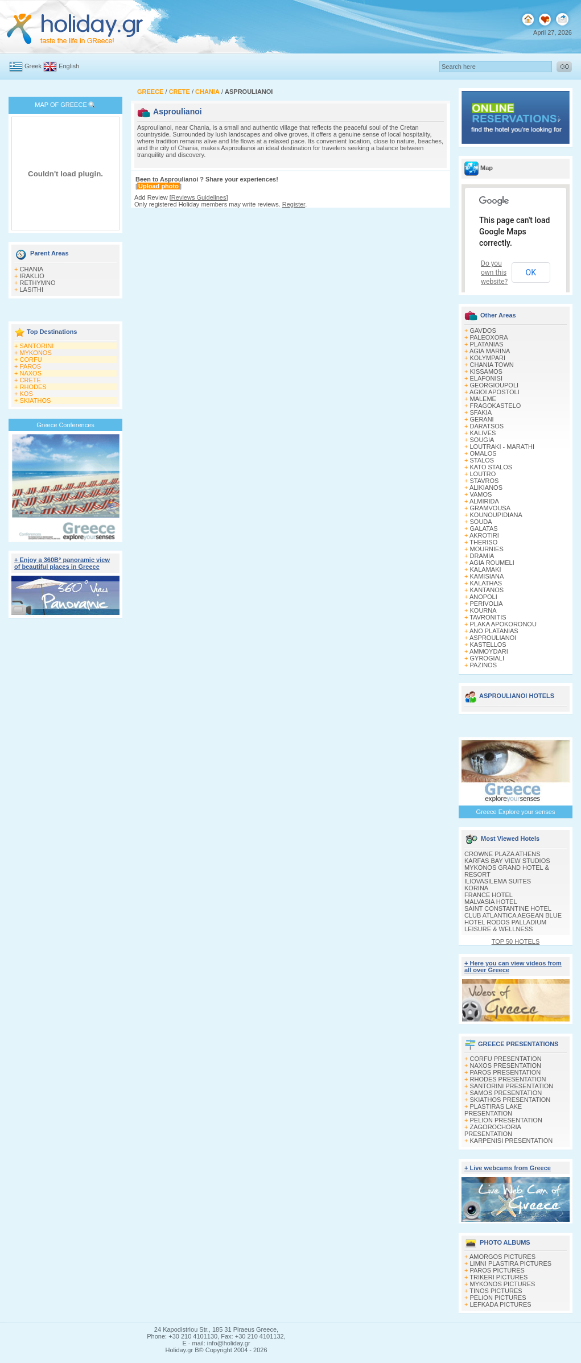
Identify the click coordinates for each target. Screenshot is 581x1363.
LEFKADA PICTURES (500, 1304)
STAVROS (484, 480)
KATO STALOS (491, 467)
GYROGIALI (487, 658)
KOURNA (483, 610)
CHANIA (32, 269)
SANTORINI (37, 345)
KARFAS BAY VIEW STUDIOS (507, 860)
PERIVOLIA (486, 603)
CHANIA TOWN (492, 364)
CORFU (31, 359)
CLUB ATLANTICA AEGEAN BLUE (513, 915)
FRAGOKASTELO (495, 405)
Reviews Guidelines (198, 197)
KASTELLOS (488, 644)
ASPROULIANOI (493, 637)
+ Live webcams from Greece (507, 1167)
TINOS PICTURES (495, 1290)
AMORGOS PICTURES (502, 1256)
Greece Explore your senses (515, 811)
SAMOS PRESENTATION (506, 1092)
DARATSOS (487, 426)
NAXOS (31, 373)
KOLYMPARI (488, 357)
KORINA (476, 888)
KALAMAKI (485, 569)
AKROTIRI (484, 535)
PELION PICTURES (498, 1297)
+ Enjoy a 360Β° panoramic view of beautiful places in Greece (62, 563)
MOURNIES (487, 549)
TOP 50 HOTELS (516, 941)
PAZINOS (483, 665)
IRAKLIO (32, 275)
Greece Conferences (65, 425)
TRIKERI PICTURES (498, 1277)
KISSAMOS (486, 371)
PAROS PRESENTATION (505, 1072)
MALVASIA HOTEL (490, 901)
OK (531, 272)
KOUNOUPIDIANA (496, 514)
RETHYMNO (38, 282)
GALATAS (484, 528)
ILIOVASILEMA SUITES (497, 881)
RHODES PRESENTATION (508, 1079)
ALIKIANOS (485, 487)
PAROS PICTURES (497, 1270)
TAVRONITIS (487, 617)
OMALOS (483, 453)
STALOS (482, 460)
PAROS (31, 366)
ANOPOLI (483, 596)
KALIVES (483, 432)
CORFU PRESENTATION (506, 1058)
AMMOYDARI (488, 651)
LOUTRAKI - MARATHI (502, 446)
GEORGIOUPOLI (494, 385)
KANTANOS (487, 589)
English (69, 66)
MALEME (483, 398)
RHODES (33, 386)
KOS (26, 393)
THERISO (483, 542)
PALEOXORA (489, 337)
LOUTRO (483, 473)
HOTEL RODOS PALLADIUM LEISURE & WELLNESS (505, 925)
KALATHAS (486, 583)
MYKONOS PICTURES (502, 1284)
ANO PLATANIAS (493, 630)
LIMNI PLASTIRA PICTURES (511, 1263)
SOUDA (481, 521)
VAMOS (481, 494)
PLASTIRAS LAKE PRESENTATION (493, 1110)
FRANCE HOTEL (488, 894)
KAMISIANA (487, 576)
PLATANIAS (487, 344)
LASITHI (32, 289)
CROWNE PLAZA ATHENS (502, 853)
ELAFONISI (486, 378)
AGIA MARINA (489, 351)
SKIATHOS (35, 400)
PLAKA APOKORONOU (503, 624)
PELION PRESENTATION (506, 1120)
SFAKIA (481, 412)
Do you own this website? (494, 272)
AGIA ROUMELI (491, 562)
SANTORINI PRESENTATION (512, 1086)
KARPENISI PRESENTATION (511, 1140)
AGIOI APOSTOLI (494, 392)
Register (293, 204)
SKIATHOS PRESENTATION (510, 1099)
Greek (33, 66)
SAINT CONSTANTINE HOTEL (507, 908)
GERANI (482, 419)
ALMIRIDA (484, 501)
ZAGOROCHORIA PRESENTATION (492, 1130)
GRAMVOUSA (490, 508)
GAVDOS (483, 330)
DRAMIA (482, 555)
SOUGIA (482, 439)
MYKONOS (36, 352)
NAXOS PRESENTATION (506, 1065)
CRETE (30, 380)
